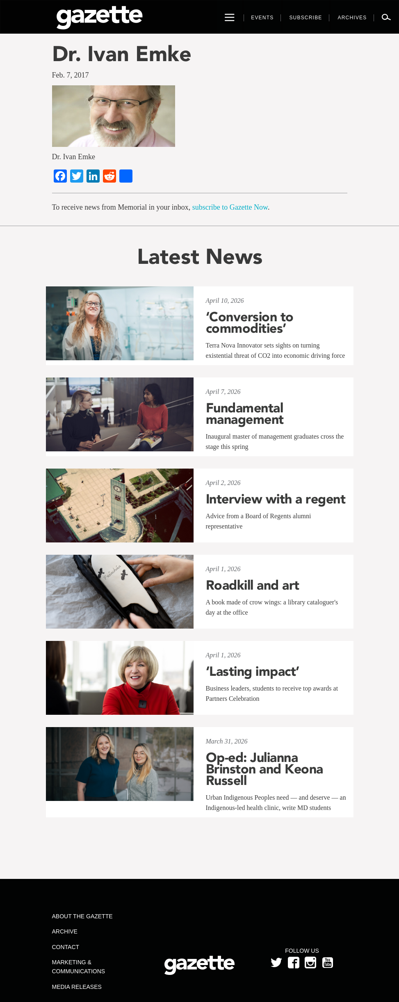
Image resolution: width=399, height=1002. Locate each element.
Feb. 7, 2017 (70, 75)
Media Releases (77, 987)
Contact (66, 947)
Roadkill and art (252, 585)
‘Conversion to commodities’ (250, 322)
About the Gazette (82, 916)
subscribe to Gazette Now (230, 207)
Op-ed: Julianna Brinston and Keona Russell (264, 769)
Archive (65, 931)
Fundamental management (245, 413)
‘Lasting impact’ (252, 671)
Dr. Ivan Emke (122, 53)
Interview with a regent (276, 499)
